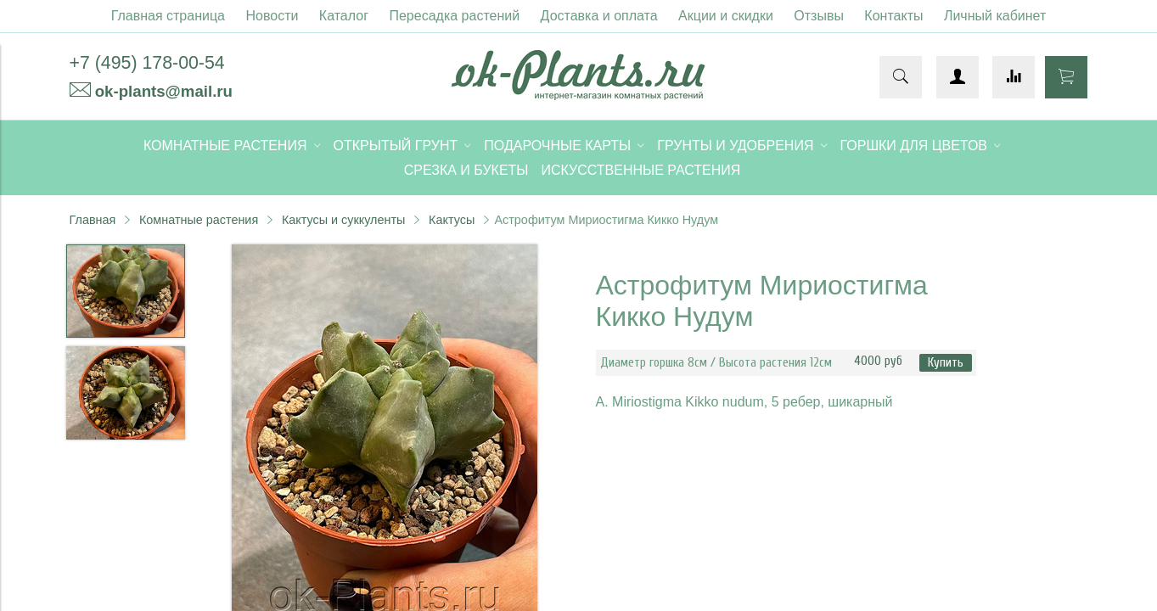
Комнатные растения (198, 220)
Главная (93, 220)
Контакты (893, 15)
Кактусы (452, 220)
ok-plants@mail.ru (164, 91)
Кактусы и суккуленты (344, 220)
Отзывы (819, 15)
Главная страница (168, 15)
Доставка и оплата (599, 15)
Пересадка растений (454, 15)
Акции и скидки (725, 15)
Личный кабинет (995, 15)
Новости (271, 15)
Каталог (343, 15)
